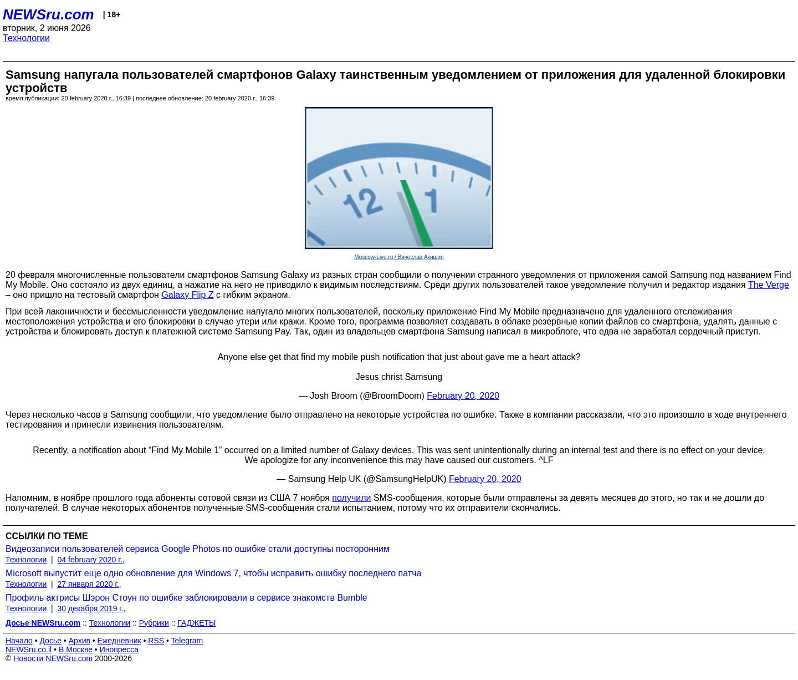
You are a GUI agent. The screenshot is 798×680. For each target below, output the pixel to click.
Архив (79, 640)
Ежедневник (119, 640)
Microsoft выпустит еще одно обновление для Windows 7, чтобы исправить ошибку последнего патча (213, 573)
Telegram (187, 640)
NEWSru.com (48, 14)
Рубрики (154, 622)
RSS (156, 640)
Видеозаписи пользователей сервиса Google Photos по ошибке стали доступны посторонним (198, 549)
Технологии (26, 38)
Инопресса (119, 649)
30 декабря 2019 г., (92, 608)
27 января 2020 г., (89, 584)
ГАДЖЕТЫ (196, 622)
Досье (50, 640)
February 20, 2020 (463, 395)
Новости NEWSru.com (53, 658)
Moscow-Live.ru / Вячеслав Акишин (398, 257)
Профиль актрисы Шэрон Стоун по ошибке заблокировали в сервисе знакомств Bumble (186, 597)
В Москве (76, 649)
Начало (19, 640)
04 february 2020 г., (91, 559)
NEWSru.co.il (29, 649)
